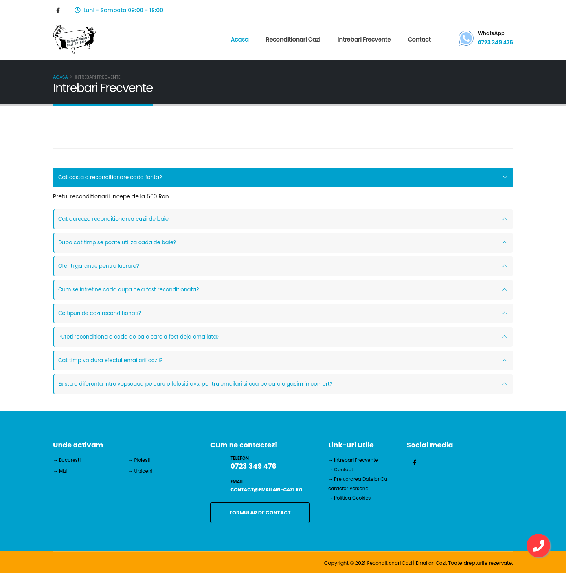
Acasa (239, 39)
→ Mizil (61, 471)
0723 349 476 (495, 42)
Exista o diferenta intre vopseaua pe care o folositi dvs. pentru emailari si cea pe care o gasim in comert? (201, 384)
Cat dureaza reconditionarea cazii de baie (116, 219)
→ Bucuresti (67, 460)
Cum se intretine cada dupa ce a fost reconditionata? (132, 290)
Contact (418, 39)
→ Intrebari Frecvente (354, 460)
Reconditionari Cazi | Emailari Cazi (404, 563)
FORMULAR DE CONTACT (260, 512)
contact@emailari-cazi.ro (268, 489)
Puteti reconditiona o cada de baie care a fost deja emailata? (142, 337)
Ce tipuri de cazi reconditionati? (101, 313)
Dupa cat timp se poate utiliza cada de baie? (120, 243)
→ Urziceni (141, 471)
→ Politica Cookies (350, 497)
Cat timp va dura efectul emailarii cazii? (112, 360)
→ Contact (341, 469)
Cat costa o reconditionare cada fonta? (112, 177)
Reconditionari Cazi (292, 39)
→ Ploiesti (140, 460)
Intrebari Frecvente (363, 39)
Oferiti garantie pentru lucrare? (100, 266)
